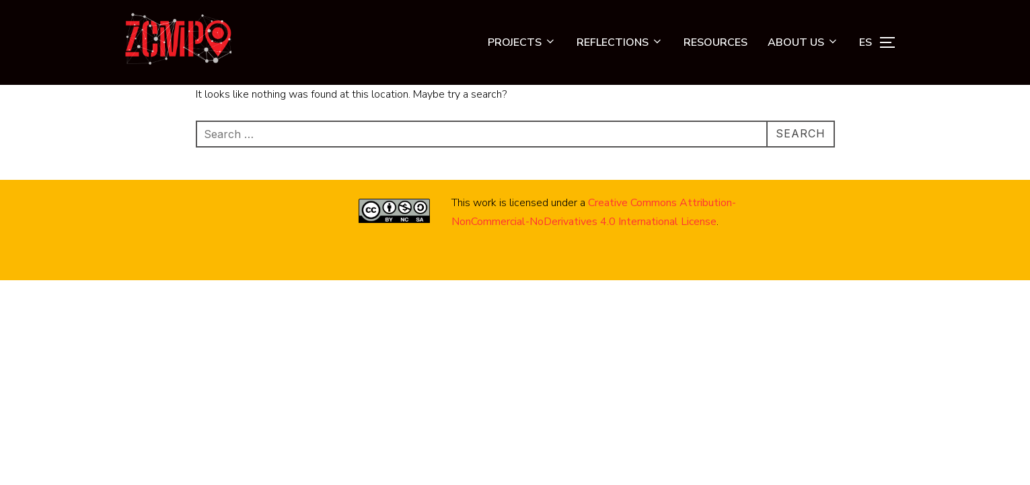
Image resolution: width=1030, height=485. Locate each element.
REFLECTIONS (620, 42)
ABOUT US (803, 42)
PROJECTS (522, 42)
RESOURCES (715, 42)
